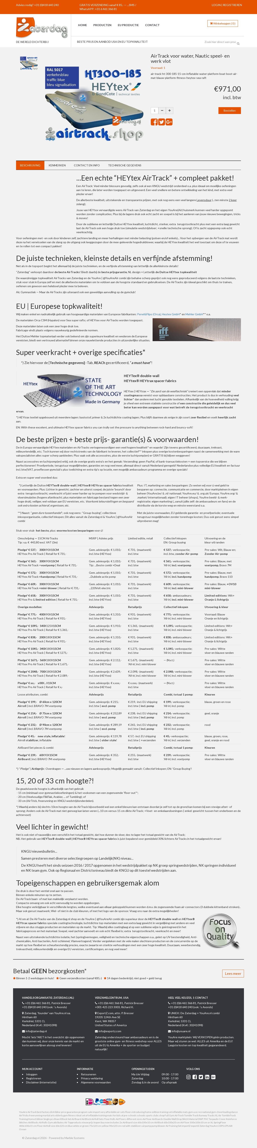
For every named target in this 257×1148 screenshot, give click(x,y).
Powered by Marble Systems (67, 1138)
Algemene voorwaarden (96, 1082)
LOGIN (216, 5)
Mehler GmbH (194, 314)
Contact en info (87, 165)
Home (82, 25)
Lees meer (233, 973)
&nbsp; (46, 204)
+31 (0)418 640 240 (46, 5)
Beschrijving (30, 165)
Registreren (33, 1078)
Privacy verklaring (92, 1078)
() (222, 23)
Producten (102, 25)
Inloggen (31, 1074)
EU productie (128, 25)
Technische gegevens (124, 165)
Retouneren (88, 1074)
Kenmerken (57, 165)
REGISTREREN (232, 5)
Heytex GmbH (171, 314)
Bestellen (230, 110)
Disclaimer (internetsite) (41, 1082)
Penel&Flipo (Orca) (149, 314)
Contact (152, 25)
